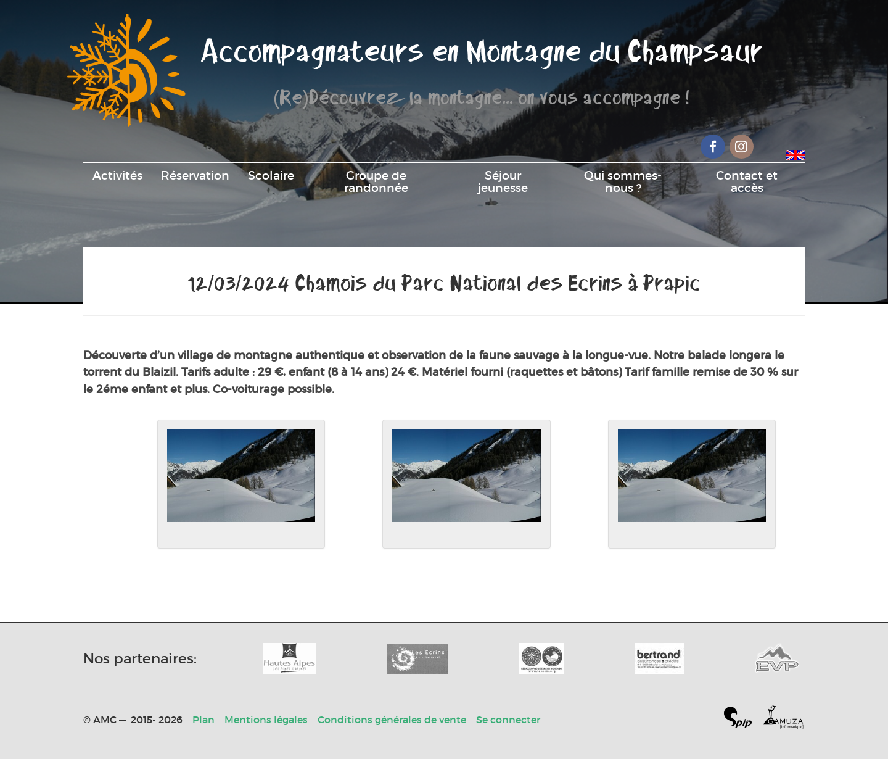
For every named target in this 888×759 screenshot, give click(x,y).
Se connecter (508, 719)
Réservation (195, 175)
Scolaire (271, 175)
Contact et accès (747, 181)
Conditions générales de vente (392, 719)
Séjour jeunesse (503, 181)
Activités (117, 175)
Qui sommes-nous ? (623, 181)
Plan (203, 719)
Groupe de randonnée (376, 181)
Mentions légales (266, 719)
